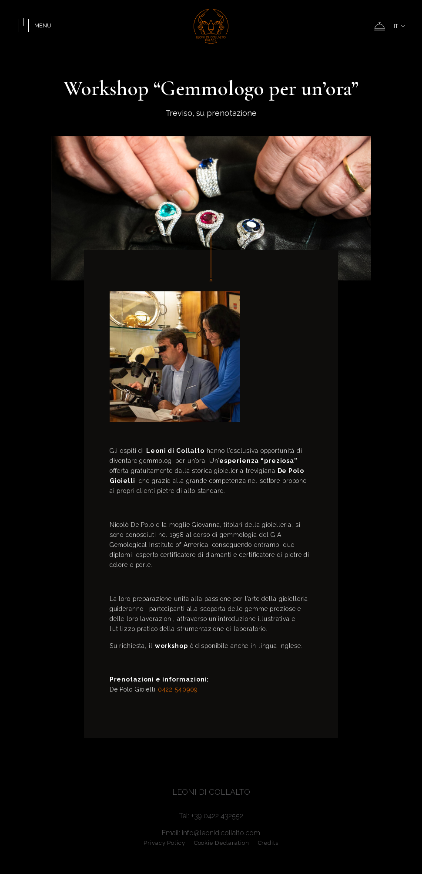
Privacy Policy (164, 843)
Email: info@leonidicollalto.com (211, 833)
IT (399, 26)
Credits (268, 843)
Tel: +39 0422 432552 (211, 816)
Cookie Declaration (221, 843)
